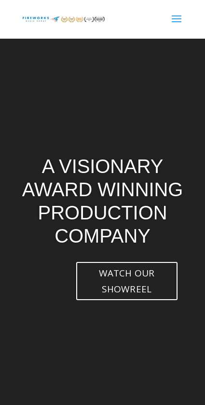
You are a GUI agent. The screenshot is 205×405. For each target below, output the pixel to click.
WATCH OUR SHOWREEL (127, 281)
